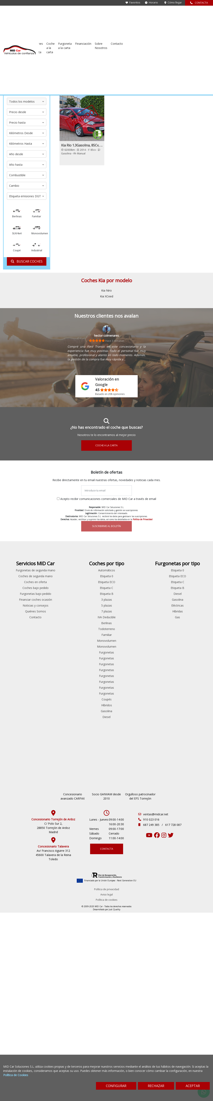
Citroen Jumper (53, 605)
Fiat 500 (53, 611)
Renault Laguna (53, 727)
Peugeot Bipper (53, 703)
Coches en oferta (106, 14)
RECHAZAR (156, 1086)
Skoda (18, 652)
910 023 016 (151, 875)
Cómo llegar (173, 2)
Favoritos (133, 2)
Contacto (202, 11)
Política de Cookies (15, 1075)
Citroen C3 (53, 593)
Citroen (17, 588)
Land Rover (17, 623)
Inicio (6, 65)
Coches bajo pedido (124, 602)
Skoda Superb (53, 750)
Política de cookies (106, 955)
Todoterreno (159, 634)
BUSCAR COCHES (27, 261)
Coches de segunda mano (82, 14)
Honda (17, 611)
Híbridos (159, 711)
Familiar (159, 640)
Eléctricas (195, 611)
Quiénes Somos (124, 634)
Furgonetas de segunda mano (50, 14)
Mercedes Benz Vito (89, 639)
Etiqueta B (159, 599)
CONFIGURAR (116, 1086)
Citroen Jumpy (89, 593)
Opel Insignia (53, 674)
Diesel (160, 722)
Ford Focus (53, 623)
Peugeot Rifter (88, 668)
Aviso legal (106, 949)
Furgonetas (159, 658)
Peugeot (17, 640)
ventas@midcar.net (155, 869)
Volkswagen (18, 670)
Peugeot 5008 (53, 692)
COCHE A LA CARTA (106, 445)
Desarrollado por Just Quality (106, 964)
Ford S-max (53, 640)
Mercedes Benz (17, 629)
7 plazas (159, 617)
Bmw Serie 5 (53, 582)
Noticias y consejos (124, 628)
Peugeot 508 (53, 697)
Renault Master (89, 686)
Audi (18, 576)
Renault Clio (53, 715)
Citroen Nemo (88, 599)
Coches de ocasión (22, 65)
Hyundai (18, 617)
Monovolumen (159, 646)
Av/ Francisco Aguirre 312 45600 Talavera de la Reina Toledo (53, 910)
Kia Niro (106, 290)
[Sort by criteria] (196, 72)
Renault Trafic (89, 692)
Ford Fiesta (53, 617)
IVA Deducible (160, 623)
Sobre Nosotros (184, 14)
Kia (37, 65)
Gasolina (159, 717)
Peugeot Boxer (89, 650)
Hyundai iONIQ (53, 652)
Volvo (17, 676)
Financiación (167, 11)
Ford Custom (88, 605)
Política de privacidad (106, 944)
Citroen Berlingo (53, 588)
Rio (42, 65)
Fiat (17, 599)
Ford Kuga (53, 629)
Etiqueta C (159, 593)
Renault (18, 646)
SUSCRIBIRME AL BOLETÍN (106, 526)
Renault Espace (53, 721)
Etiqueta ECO (159, 588)
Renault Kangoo (88, 680)
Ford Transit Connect (53, 646)
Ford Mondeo (53, 634)
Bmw (17, 582)
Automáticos (159, 576)
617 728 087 (173, 880)
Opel (18, 634)
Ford (18, 605)
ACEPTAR (193, 1086)
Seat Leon (53, 738)
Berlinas (159, 629)
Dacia (17, 593)
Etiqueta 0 (159, 582)
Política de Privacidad (142, 519)
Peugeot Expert (89, 656)
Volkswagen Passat (53, 762)
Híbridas (195, 617)
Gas (195, 623)
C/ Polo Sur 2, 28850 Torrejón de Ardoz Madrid (53, 883)
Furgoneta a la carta (145, 14)
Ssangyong (18, 658)
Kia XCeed (106, 296)
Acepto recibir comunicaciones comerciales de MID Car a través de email (108, 499)
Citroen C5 (53, 599)
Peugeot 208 (53, 680)
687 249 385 (151, 880)
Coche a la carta (125, 14)
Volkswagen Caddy (53, 756)
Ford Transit (89, 611)
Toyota (17, 664)
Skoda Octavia (53, 744)
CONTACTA (199, 2)
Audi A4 (53, 576)
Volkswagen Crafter (88, 703)
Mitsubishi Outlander (53, 668)
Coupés (160, 705)
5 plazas (159, 611)
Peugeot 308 (53, 686)
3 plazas (159, 605)
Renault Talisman (53, 733)
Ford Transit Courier (89, 623)
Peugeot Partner (53, 709)
